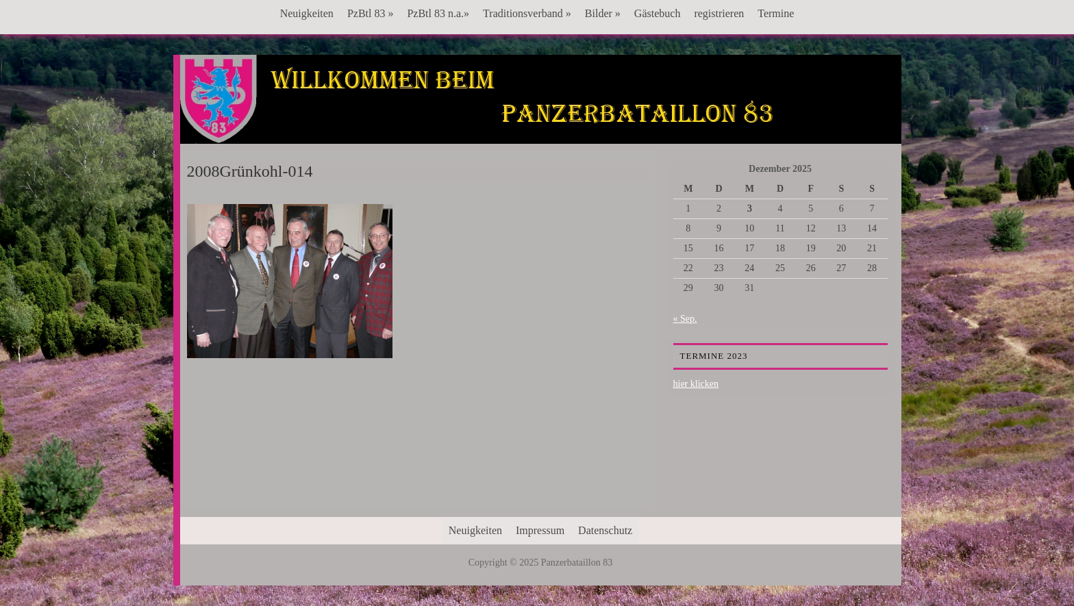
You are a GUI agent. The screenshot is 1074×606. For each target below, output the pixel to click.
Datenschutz (605, 530)
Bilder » (603, 13)
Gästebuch (657, 13)
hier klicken (696, 384)
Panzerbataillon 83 (540, 96)
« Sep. (685, 319)
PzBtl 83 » (370, 13)
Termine (776, 13)
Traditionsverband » (527, 13)
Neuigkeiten (307, 13)
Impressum (540, 530)
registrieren (719, 13)
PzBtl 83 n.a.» (438, 13)
